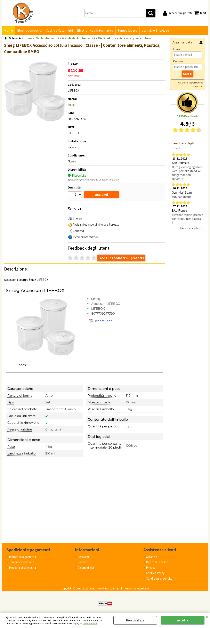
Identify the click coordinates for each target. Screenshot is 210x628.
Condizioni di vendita (159, 578)
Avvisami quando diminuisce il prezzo (96, 224)
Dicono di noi (86, 568)
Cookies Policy (90, 623)
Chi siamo (84, 557)
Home (8, 30)
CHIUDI (206, 617)
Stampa (77, 218)
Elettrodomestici (29, 30)
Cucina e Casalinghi (59, 30)
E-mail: (177, 49)
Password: (179, 61)
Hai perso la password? (190, 82)
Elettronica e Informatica (95, 30)
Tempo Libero (127, 30)
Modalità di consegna (22, 568)
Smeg (71, 105)
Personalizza (135, 620)
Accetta (182, 620)
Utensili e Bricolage (155, 30)
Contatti (83, 562)
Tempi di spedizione (21, 562)
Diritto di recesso (157, 562)
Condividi (78, 231)
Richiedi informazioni (86, 237)
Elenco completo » (191, 228)
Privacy (150, 568)
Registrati (198, 86)
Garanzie (151, 557)
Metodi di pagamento (22, 557)
